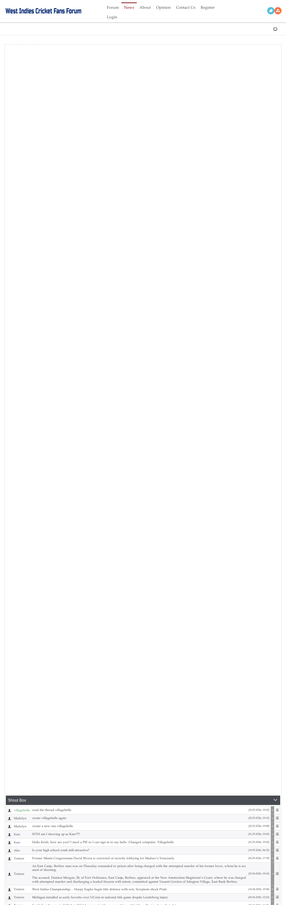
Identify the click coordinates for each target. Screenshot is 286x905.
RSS (278, 10)
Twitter (270, 10)
